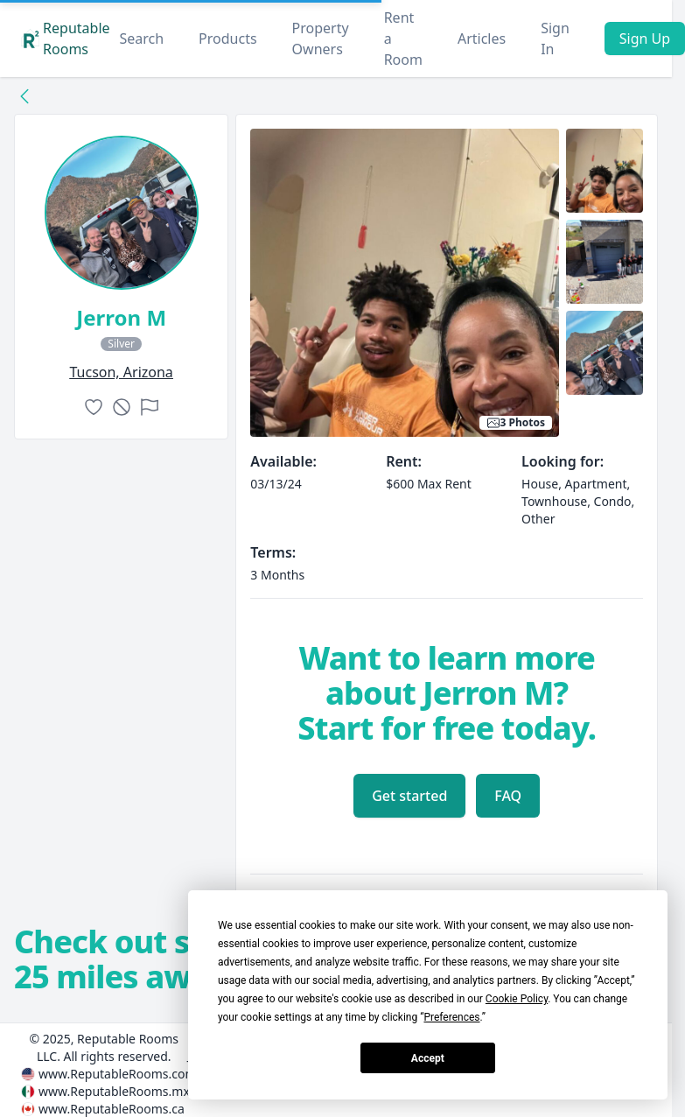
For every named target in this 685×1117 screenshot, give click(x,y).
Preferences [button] (451, 1017)
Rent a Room (403, 38)
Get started (409, 795)
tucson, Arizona (120, 372)
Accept (427, 1058)
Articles (482, 38)
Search (141, 38)
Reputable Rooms (65, 38)
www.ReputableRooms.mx (114, 1091)
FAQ (507, 795)
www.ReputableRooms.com (117, 1073)
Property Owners (320, 38)
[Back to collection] (24, 95)
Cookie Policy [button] (517, 999)
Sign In (555, 38)
